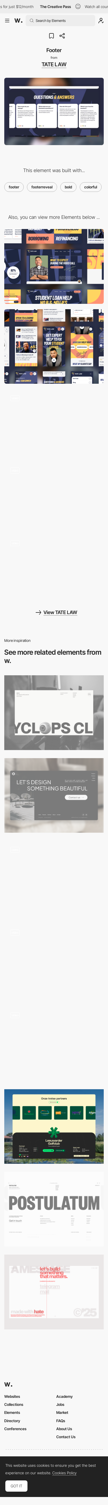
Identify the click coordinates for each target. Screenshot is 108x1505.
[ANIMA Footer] (54, 878)
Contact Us (65, 1436)
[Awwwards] (18, 20)
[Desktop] (54, 266)
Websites (12, 1396)
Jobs (60, 1404)
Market (62, 1412)
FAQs (60, 1420)
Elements (12, 1412)
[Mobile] (54, 346)
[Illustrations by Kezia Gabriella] (54, 568)
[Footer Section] (54, 961)
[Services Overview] (54, 422)
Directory (12, 1420)
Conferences (15, 1428)
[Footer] (54, 712)
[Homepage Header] (54, 495)
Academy (64, 1396)
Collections (13, 1404)
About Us (64, 1428)
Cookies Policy (64, 1473)
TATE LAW (54, 64)
